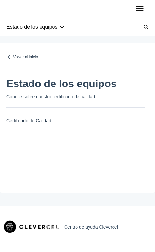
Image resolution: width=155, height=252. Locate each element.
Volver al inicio (25, 57)
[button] (140, 9)
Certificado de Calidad (28, 120)
